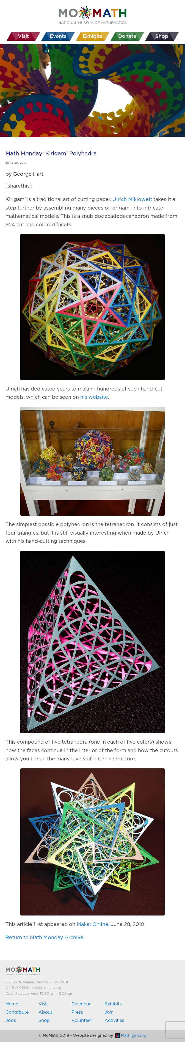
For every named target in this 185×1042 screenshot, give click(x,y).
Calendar (81, 1004)
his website (94, 397)
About (45, 1012)
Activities (114, 1020)
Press (77, 1012)
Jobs (10, 1020)
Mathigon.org (131, 1036)
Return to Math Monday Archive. (44, 937)
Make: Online (92, 924)
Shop (44, 1020)
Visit (43, 1004)
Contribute (17, 1012)
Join (109, 1012)
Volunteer (81, 1020)
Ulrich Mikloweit (132, 199)
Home (11, 1004)
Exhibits (113, 1004)
